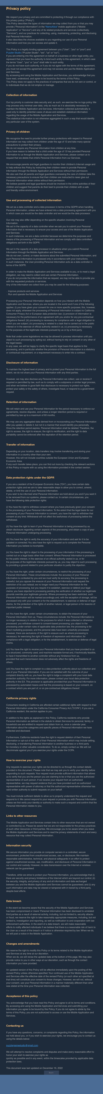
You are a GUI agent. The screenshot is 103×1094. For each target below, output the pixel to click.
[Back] (51, 1073)
